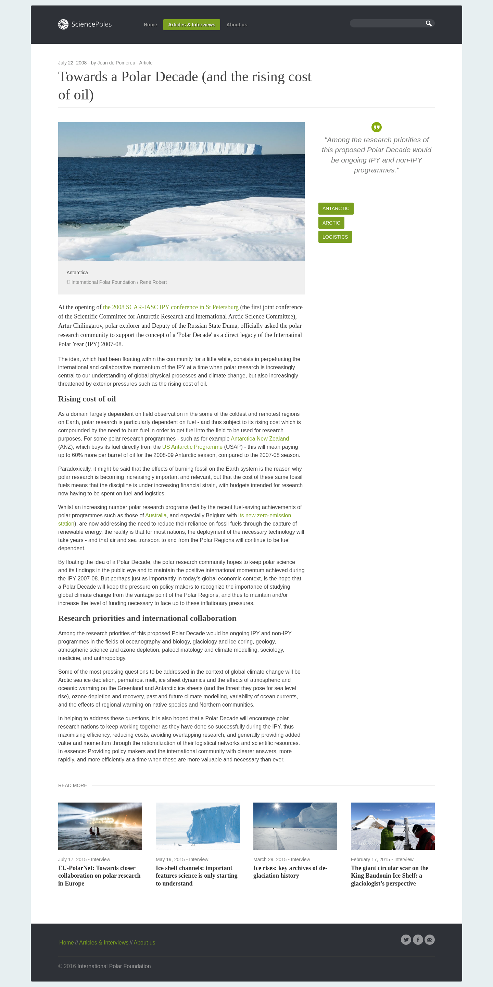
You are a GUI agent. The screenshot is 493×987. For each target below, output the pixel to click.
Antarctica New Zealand (260, 439)
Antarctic (336, 208)
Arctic (331, 223)
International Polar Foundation (114, 966)
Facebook (418, 940)
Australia (155, 515)
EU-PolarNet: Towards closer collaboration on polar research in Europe (99, 876)
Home (150, 24)
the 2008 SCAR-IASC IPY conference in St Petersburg (171, 307)
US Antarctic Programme (192, 447)
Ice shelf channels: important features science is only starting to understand (197, 876)
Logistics (335, 237)
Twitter (406, 940)
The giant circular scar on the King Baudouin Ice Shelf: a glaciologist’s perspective (390, 876)
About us (237, 24)
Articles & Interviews (191, 24)
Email (430, 940)
